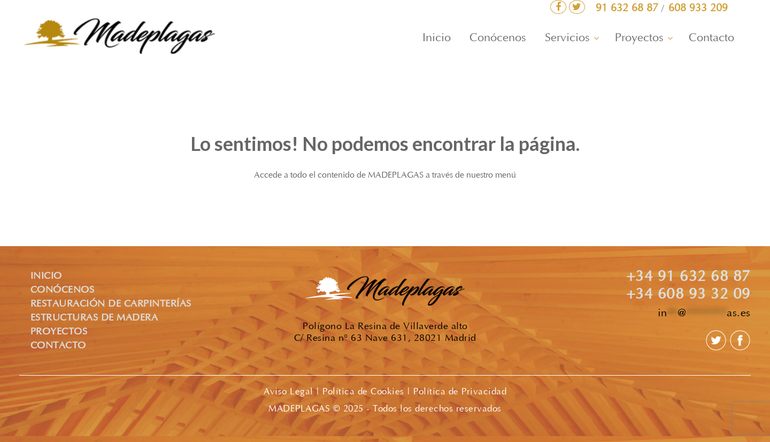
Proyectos (639, 38)
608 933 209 (698, 8)
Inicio (436, 38)
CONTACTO (58, 346)
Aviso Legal (288, 392)
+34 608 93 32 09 (688, 295)
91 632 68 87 (628, 8)
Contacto (711, 38)
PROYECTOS (59, 332)
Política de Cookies (363, 392)
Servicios (567, 38)
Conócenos (497, 38)
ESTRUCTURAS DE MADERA (94, 318)
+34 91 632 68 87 (688, 277)
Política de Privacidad (459, 392)
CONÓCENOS (62, 290)
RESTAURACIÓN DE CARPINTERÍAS (110, 304)
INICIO (46, 276)
